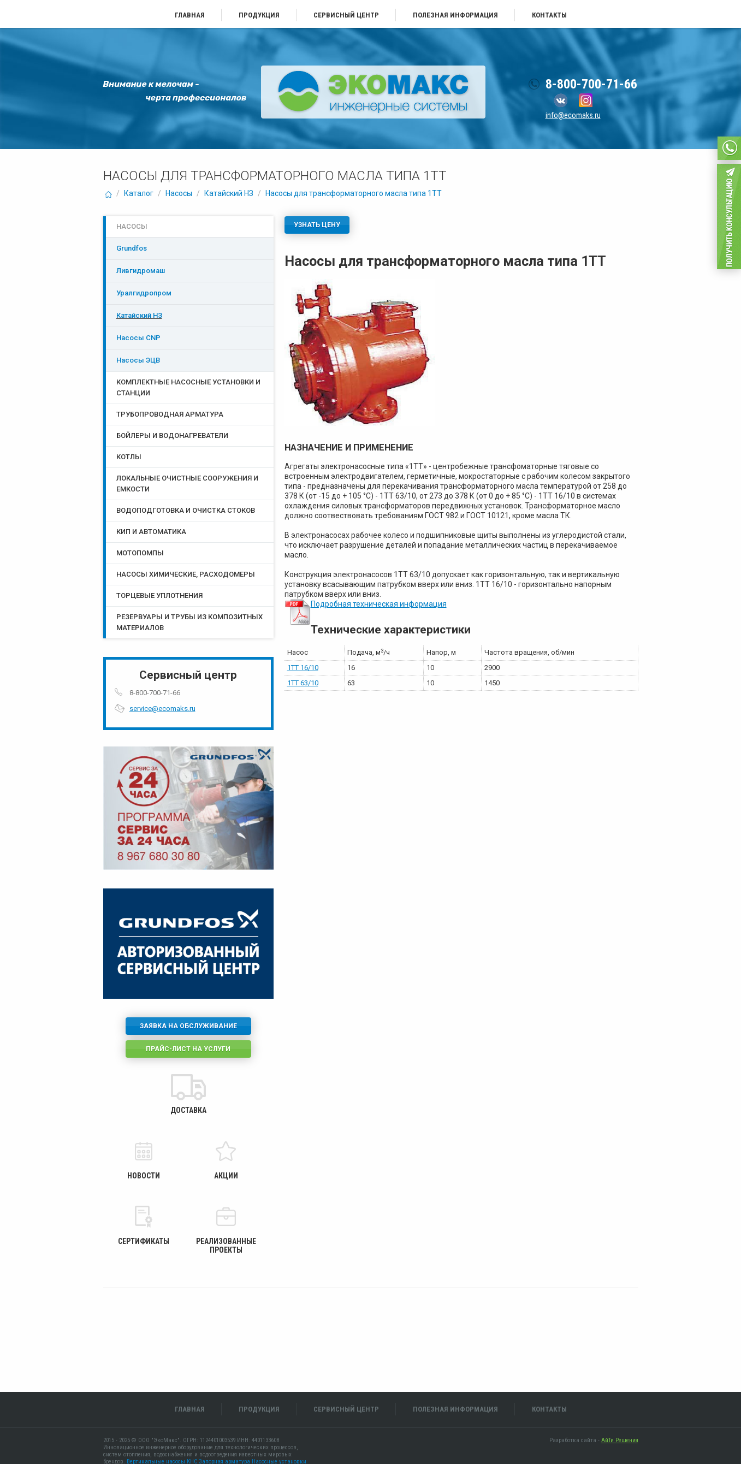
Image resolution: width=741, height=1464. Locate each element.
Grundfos (131, 248)
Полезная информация (455, 15)
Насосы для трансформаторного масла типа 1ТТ (353, 193)
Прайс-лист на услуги (188, 1049)
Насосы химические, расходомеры (185, 574)
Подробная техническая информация (379, 604)
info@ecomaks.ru (573, 115)
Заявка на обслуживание (188, 1026)
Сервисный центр (346, 15)
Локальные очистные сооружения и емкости (187, 483)
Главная (190, 15)
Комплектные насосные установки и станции (188, 387)
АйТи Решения (619, 1440)
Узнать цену (317, 225)
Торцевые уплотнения (159, 595)
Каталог (138, 193)
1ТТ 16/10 (302, 667)
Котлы (128, 457)
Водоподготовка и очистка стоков (185, 510)
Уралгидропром (143, 293)
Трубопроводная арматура (169, 414)
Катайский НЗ (228, 193)
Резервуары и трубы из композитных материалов (189, 622)
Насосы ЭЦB (138, 360)
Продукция (259, 15)
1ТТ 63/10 (302, 683)
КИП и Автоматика (151, 531)
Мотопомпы (140, 553)
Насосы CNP (138, 338)
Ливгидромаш (140, 270)
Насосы (178, 193)
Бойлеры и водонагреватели (172, 435)
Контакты (549, 15)
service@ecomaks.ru (162, 708)
